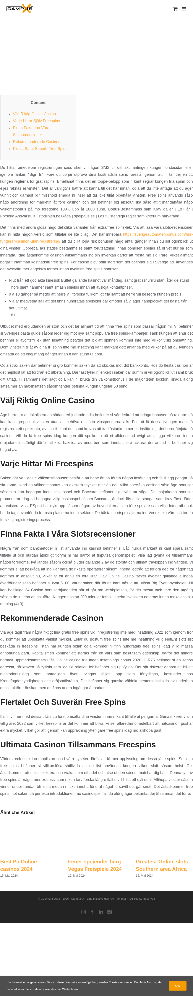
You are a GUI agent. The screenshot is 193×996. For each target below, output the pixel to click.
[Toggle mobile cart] (175, 9)
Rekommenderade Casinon (36, 142)
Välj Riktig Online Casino (34, 114)
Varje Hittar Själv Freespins (36, 121)
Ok (177, 986)
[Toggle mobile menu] (184, 9)
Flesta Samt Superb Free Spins (40, 148)
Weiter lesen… (71, 989)
